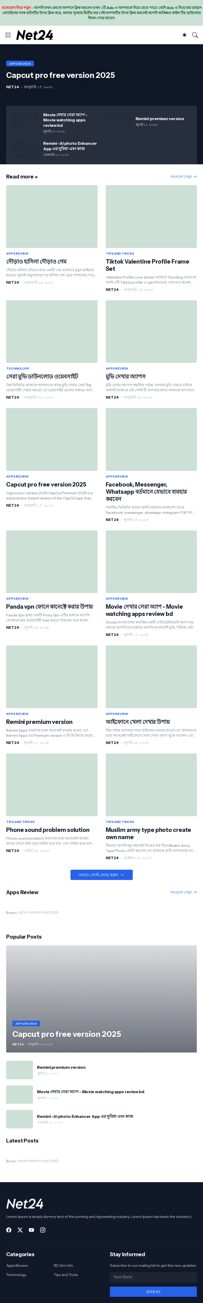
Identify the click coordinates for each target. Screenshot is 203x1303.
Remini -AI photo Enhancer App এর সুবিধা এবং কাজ (70, 146)
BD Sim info (63, 1265)
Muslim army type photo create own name (148, 833)
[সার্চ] (195, 35)
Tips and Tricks (66, 1274)
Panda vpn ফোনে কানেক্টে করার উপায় (49, 606)
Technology (16, 1274)
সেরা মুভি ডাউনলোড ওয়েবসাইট (42, 376)
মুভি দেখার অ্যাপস (126, 376)
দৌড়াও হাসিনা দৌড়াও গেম (36, 261)
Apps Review (17, 1265)
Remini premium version (160, 118)
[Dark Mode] (184, 35)
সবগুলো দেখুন (181, 176)
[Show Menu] (8, 35)
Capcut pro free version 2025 (46, 484)
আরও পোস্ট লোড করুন (98, 874)
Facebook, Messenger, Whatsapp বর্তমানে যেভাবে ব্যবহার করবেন (146, 491)
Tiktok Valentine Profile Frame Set (148, 265)
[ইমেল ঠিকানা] (153, 1277)
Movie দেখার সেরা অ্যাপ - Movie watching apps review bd (65, 120)
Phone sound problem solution (48, 829)
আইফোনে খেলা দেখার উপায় (138, 721)
